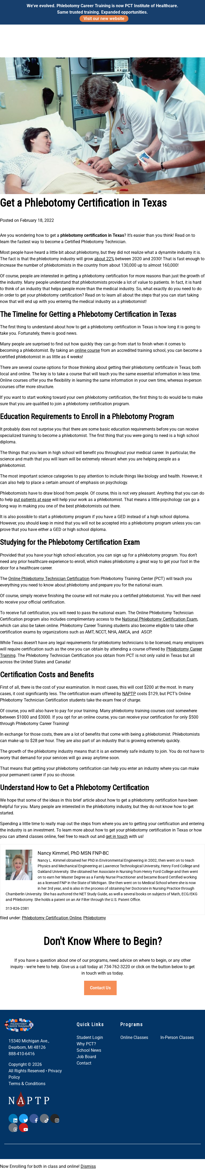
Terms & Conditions (27, 1083)
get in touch (117, 836)
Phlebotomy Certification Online (51, 917)
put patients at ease (32, 499)
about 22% (104, 258)
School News (89, 1050)
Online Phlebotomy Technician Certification (48, 578)
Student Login (90, 1037)
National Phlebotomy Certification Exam (159, 619)
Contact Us (100, 987)
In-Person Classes (177, 1037)
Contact (84, 1063)
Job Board (86, 1056)
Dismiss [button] (88, 1166)
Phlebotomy (94, 917)
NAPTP (129, 693)
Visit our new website (104, 18)
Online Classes (134, 1037)
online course (87, 350)
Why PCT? (86, 1043)
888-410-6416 (22, 1053)
